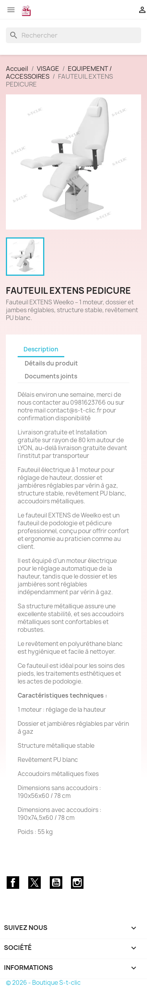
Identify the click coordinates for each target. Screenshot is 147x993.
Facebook (13, 882)
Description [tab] (41, 349)
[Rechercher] (73, 35)
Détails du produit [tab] (51, 363)
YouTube (56, 882)
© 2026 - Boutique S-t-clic (43, 983)
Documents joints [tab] (51, 376)
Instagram (77, 882)
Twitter (34, 882)
